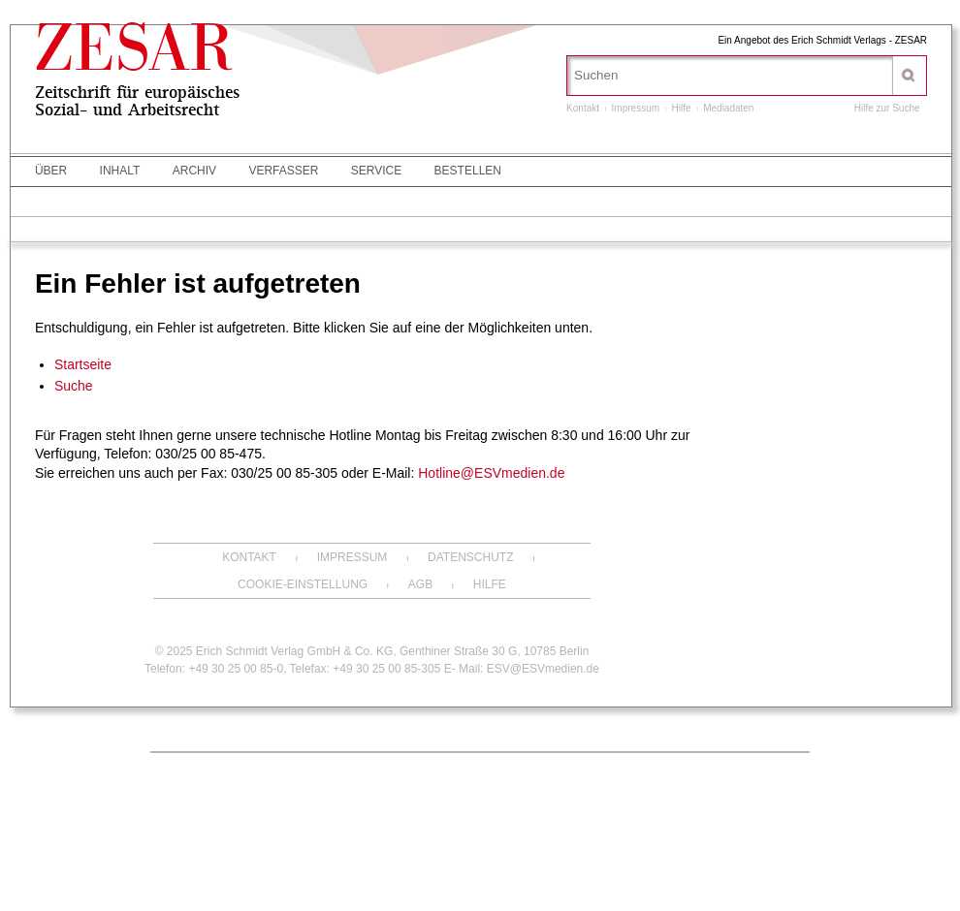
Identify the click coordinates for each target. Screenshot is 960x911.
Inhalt (120, 170)
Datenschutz (470, 557)
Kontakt (582, 108)
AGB (420, 584)
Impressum (635, 108)
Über (51, 170)
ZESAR (134, 55)
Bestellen (467, 170)
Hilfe (681, 108)
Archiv (194, 170)
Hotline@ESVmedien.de (491, 473)
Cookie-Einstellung (303, 584)
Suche (73, 385)
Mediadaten (728, 108)
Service (376, 170)
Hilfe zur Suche (887, 108)
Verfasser (283, 170)
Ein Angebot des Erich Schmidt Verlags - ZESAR (822, 40)
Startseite (83, 364)
